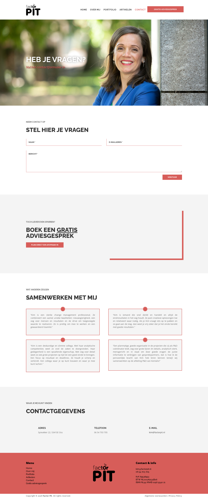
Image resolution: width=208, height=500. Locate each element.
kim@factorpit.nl (157, 432)
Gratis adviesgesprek (165, 9)
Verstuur (172, 177)
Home (83, 10)
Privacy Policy (175, 496)
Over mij (95, 10)
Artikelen (126, 10)
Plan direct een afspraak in (44, 245)
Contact (140, 10)
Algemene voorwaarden (156, 496)
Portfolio (110, 10)
